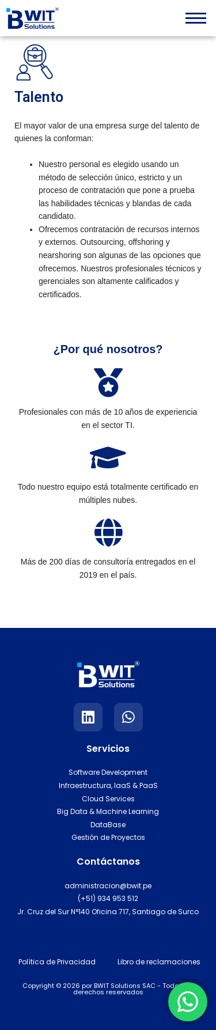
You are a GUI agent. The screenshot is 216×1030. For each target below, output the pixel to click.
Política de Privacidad (57, 962)
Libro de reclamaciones (159, 962)
